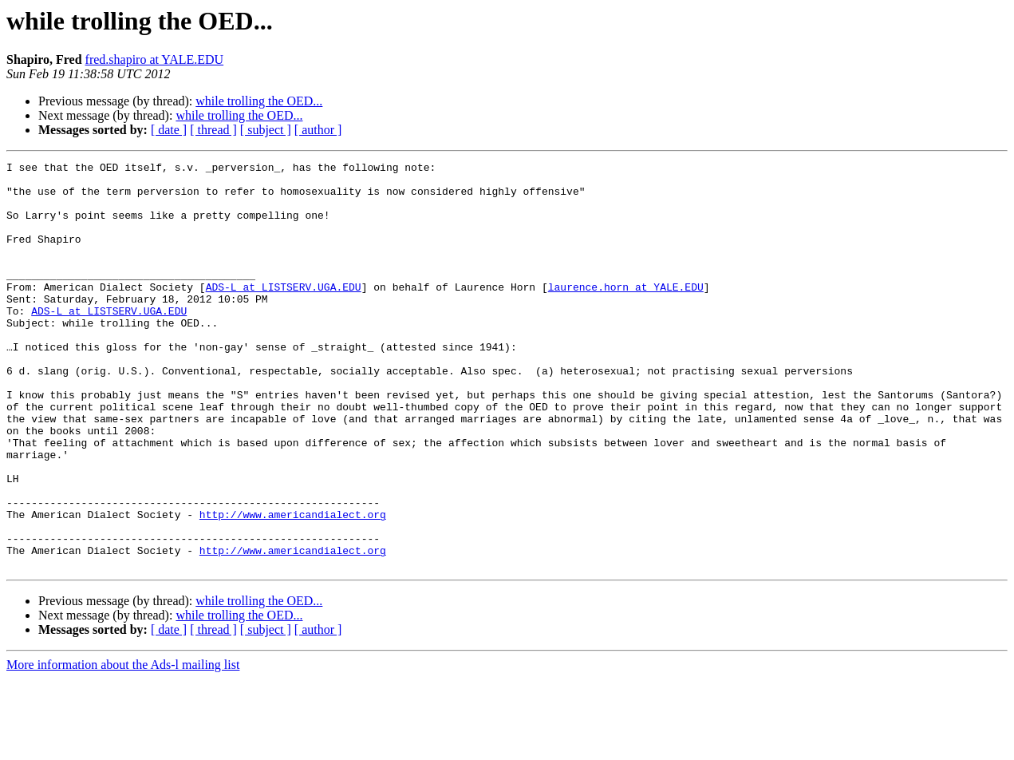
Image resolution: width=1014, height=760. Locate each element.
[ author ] (318, 130)
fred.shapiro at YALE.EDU (154, 59)
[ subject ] (265, 130)
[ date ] (169, 130)
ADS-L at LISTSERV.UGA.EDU (283, 313)
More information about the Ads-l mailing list (122, 746)
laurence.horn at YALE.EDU (626, 313)
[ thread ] (213, 130)
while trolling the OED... (258, 101)
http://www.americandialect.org (292, 586)
